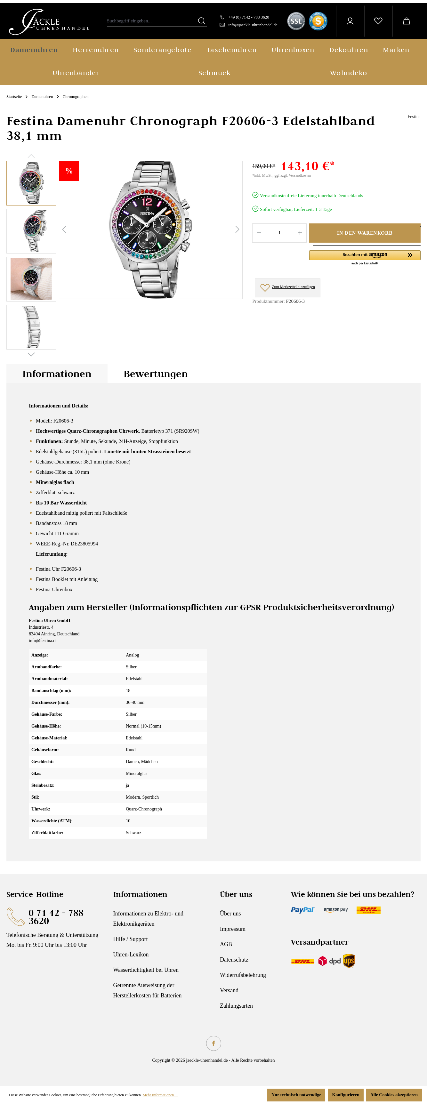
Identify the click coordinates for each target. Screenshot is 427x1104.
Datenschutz (234, 959)
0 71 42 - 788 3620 (56, 917)
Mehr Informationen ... (160, 1095)
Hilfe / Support (130, 939)
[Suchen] (202, 21)
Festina (414, 116)
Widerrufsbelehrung (243, 975)
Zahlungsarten (236, 1006)
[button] (365, 258)
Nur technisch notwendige (296, 1094)
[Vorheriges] (64, 229)
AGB (226, 944)
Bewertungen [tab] (156, 373)
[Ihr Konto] (350, 21)
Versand (229, 990)
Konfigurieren (345, 1094)
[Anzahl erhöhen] (300, 233)
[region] (124, 257)
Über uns (230, 913)
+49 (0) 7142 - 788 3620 (248, 17)
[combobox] (152, 21)
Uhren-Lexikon (131, 954)
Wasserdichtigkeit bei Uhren (146, 970)
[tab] (57, 373)
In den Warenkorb (365, 233)
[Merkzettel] (378, 21)
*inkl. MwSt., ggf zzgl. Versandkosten (281, 175)
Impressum (233, 929)
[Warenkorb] (406, 21)
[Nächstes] (237, 229)
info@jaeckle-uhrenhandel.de (253, 24)
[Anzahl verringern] (259, 233)
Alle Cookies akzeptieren (394, 1094)
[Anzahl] (279, 233)
